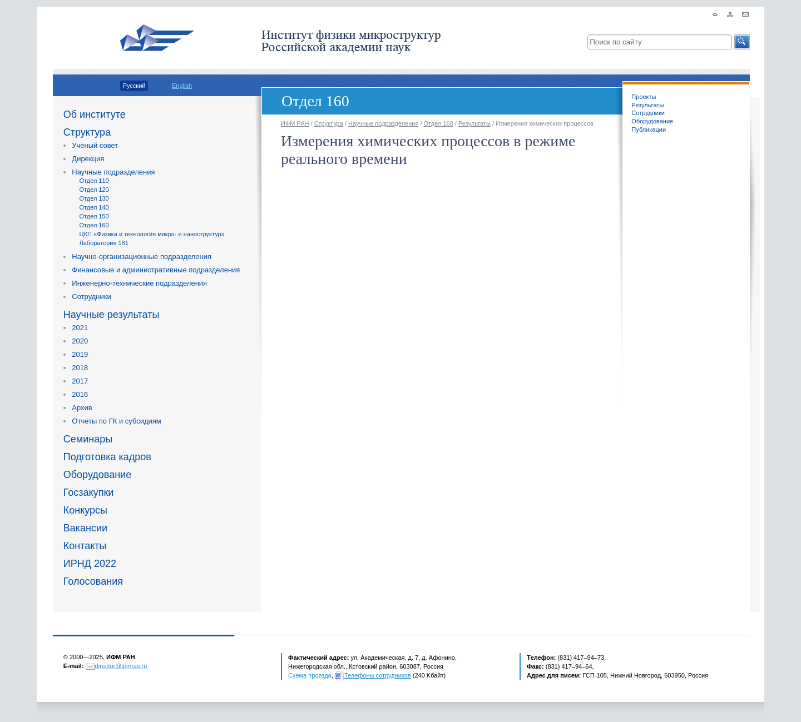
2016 (80, 394)
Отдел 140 (94, 207)
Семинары (87, 439)
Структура (87, 132)
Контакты (85, 545)
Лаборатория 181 (104, 243)
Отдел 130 (94, 198)
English (182, 85)
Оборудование (97, 474)
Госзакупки (88, 492)
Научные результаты (111, 314)
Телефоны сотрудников (377, 675)
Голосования (93, 581)
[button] (742, 41)
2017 (80, 381)
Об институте (94, 114)
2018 (80, 368)
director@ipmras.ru (121, 666)
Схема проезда (310, 675)
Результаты (647, 105)
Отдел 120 (94, 189)
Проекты (643, 96)
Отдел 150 (94, 216)
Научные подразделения (113, 172)
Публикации (648, 129)
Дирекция (88, 159)
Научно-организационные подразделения (141, 256)
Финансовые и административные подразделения (156, 270)
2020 (80, 341)
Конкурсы (85, 510)
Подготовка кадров (107, 456)
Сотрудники (91, 296)
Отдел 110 (94, 180)
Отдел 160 (94, 225)
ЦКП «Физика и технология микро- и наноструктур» (152, 234)
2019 (80, 354)
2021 (80, 327)
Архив (82, 408)
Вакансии (85, 528)
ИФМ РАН (295, 123)
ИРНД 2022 (89, 563)
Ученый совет (95, 145)
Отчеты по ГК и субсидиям (116, 421)
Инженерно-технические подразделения (139, 283)
